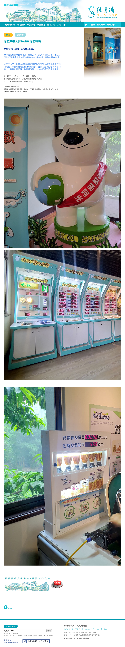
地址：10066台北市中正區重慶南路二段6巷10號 (82, 635)
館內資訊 (21, 25)
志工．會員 (90, 25)
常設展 (20, 35)
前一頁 (8, 608)
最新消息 (31, 25)
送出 (49, 631)
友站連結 (101, 25)
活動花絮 (61, 25)
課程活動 (51, 25)
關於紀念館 (10, 25)
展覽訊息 (41, 25)
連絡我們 (111, 25)
